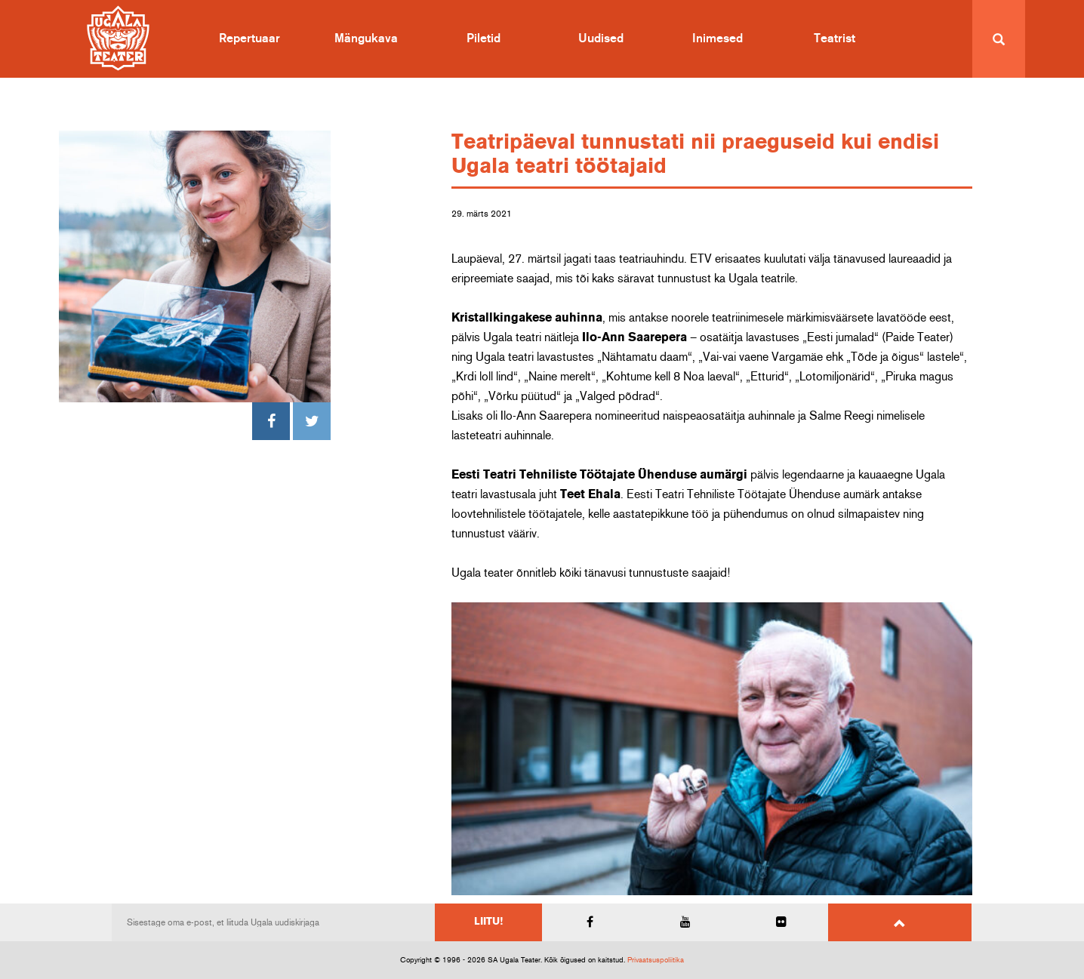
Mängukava (366, 38)
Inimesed (717, 38)
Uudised (601, 38)
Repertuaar (249, 38)
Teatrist (834, 38)
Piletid (483, 38)
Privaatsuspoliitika (655, 960)
